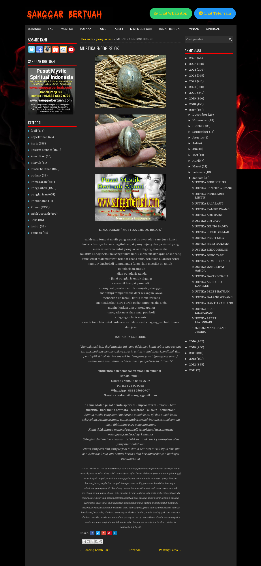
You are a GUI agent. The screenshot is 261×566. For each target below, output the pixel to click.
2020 (193, 92)
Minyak (194, 28)
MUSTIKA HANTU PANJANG (212, 303)
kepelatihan (39, 137)
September (200, 131)
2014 (192, 353)
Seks (34, 220)
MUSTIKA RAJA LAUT (207, 203)
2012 (193, 364)
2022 (193, 81)
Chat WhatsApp (170, 13)
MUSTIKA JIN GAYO (206, 220)
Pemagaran (39, 182)
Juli (195, 143)
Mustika (67, 28)
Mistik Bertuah (141, 28)
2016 (193, 341)
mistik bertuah (41, 169)
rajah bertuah (40, 213)
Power (35, 207)
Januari (198, 178)
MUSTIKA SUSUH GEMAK (210, 232)
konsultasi (38, 156)
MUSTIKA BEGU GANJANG (211, 244)
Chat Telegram (215, 13)
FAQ (51, 28)
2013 (193, 358)
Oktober (198, 126)
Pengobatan (39, 200)
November (200, 120)
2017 (193, 110)
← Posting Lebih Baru (95, 550)
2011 (192, 370)
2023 (193, 75)
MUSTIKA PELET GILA (208, 238)
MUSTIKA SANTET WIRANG (212, 188)
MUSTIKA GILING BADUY (210, 226)
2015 (193, 347)
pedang (36, 175)
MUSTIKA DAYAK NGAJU (210, 276)
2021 (193, 87)
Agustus (198, 137)
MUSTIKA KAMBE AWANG (210, 209)
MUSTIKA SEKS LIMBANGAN (203, 310)
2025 (193, 64)
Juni (195, 149)
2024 (193, 69)
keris (34, 143)
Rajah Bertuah (170, 28)
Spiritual (213, 28)
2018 (193, 104)
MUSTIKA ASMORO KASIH (211, 261)
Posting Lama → (170, 550)
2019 (193, 98)
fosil (34, 130)
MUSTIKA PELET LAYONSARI (204, 320)
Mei (195, 155)
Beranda (34, 28)
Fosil (102, 28)
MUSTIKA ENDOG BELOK (99, 48)
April (196, 160)
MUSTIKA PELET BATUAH (211, 291)
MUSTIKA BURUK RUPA (209, 182)
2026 (193, 58)
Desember (200, 114)
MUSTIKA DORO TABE (208, 255)
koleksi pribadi (41, 150)
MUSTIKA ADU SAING (207, 215)
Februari (199, 172)
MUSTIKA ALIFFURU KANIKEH (207, 283)
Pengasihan (39, 188)
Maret (197, 166)
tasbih (35, 226)
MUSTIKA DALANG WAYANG (212, 297)
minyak (36, 162)
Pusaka (85, 28)
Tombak (36, 232)
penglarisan (104, 39)
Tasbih (118, 28)
